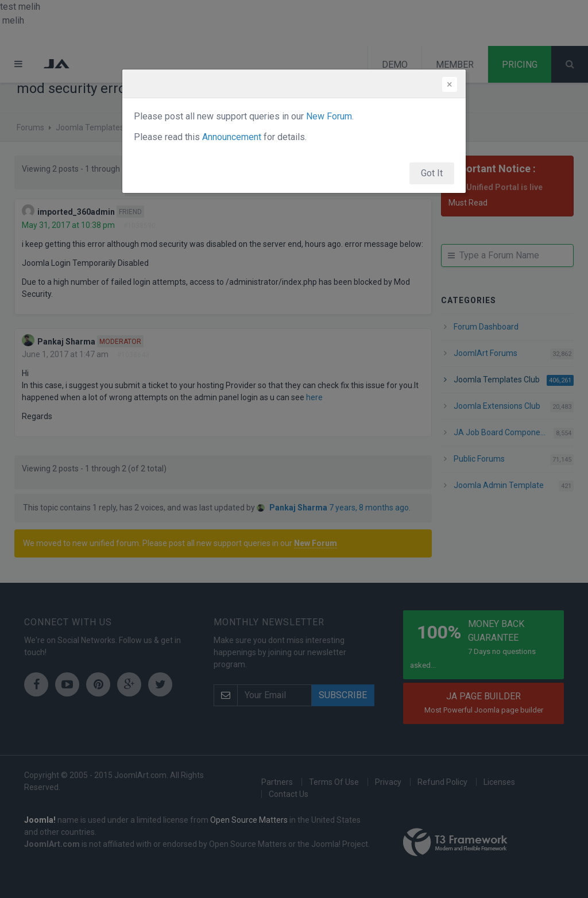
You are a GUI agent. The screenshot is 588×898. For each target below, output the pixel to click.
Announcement (231, 136)
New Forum (329, 116)
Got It (432, 173)
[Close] (449, 84)
